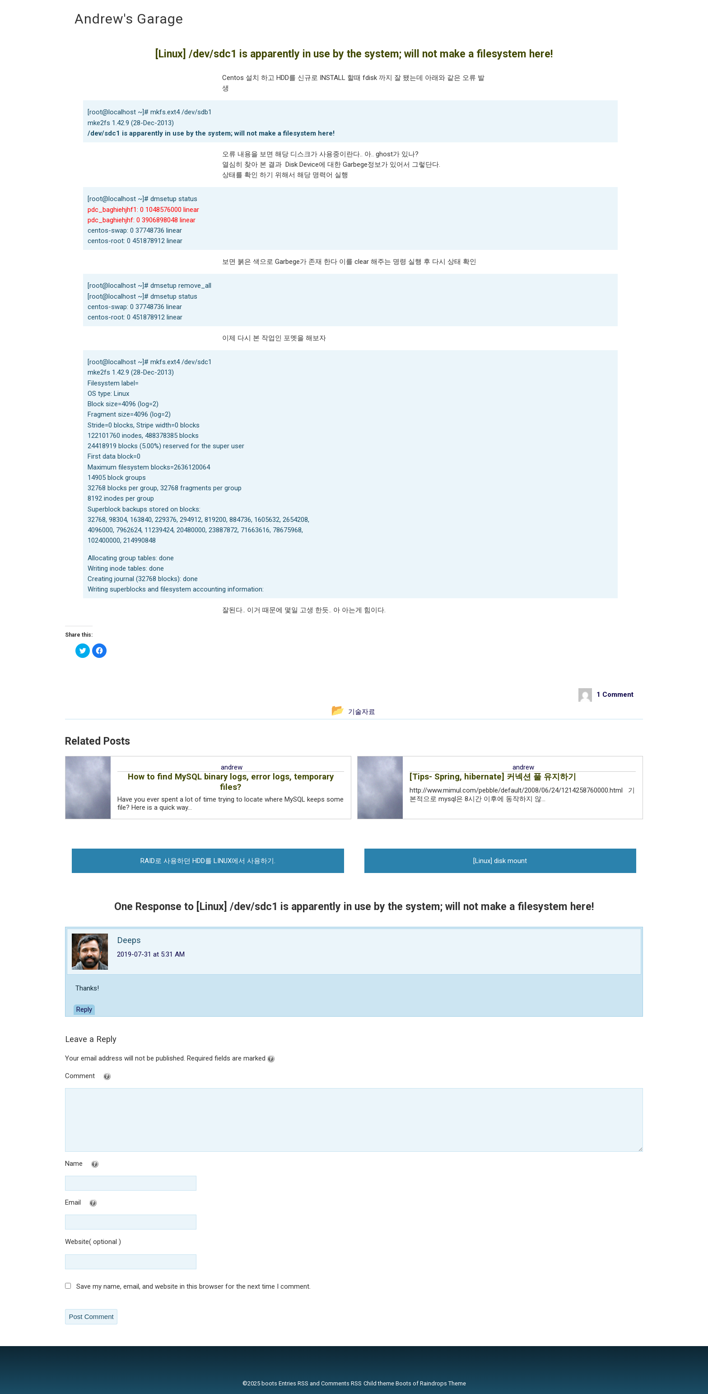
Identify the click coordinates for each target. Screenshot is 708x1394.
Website (77, 1242)
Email (99, 1203)
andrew (231, 767)
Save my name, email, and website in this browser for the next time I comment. (193, 1286)
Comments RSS (341, 1383)
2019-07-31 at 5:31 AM (151, 954)
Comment (106, 1076)
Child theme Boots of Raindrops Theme (414, 1383)
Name (100, 1164)
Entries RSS (293, 1383)
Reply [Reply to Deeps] (84, 1009)
